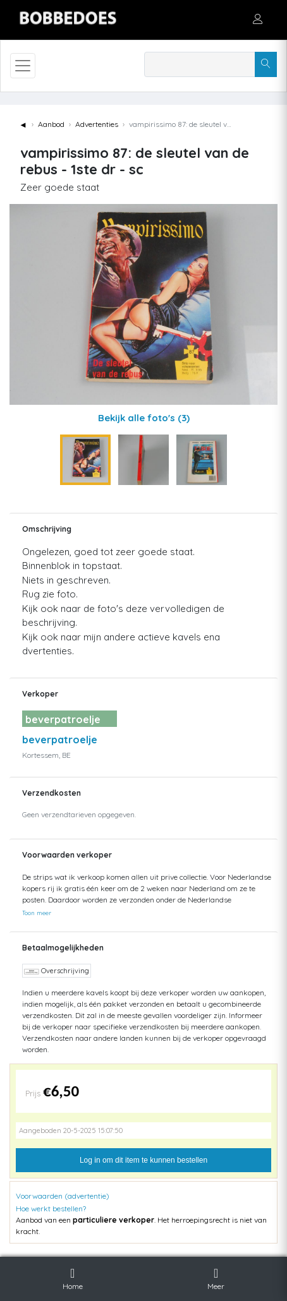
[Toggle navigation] (22, 65)
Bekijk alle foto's (144, 418)
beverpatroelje (59, 739)
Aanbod (51, 124)
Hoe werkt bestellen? (51, 1208)
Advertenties (96, 124)
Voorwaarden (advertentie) (62, 1196)
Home (73, 1277)
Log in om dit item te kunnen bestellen (143, 1160)
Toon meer (36, 912)
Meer (215, 1277)
